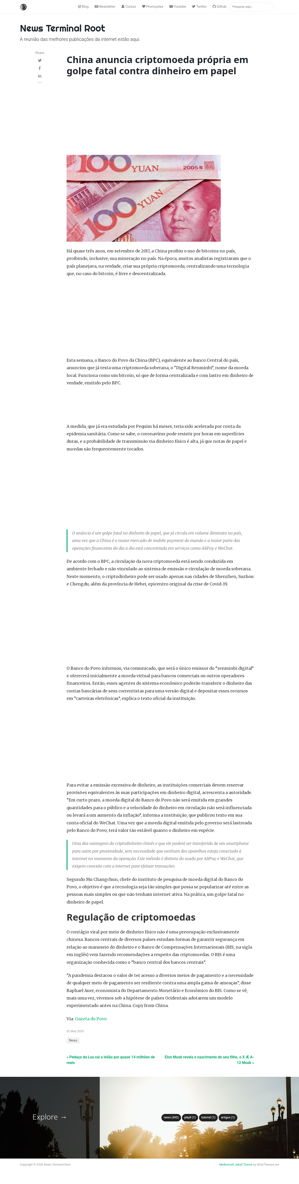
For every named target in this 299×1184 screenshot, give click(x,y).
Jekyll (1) (190, 1117)
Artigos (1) (228, 1117)
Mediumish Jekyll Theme (235, 1164)
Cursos (128, 7)
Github (220, 7)
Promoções (152, 7)
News (73, 1040)
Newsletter (105, 7)
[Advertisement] (160, 116)
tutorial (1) (208, 1117)
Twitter (199, 7)
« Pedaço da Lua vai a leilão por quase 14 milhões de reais (111, 1060)
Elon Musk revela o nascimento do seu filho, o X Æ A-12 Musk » (209, 1060)
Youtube (177, 7)
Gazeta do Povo (91, 1018)
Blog (83, 7)
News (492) (171, 1117)
